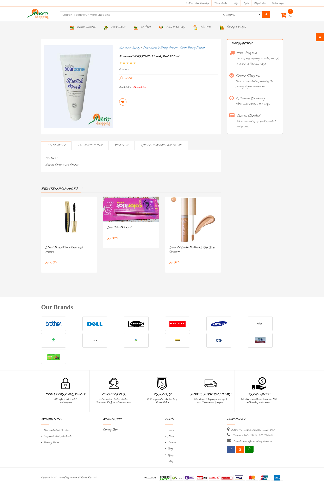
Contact (172, 443)
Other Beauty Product (192, 48)
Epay (171, 455)
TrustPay (162, 394)
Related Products (59, 189)
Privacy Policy (51, 443)
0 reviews (124, 69)
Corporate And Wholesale (57, 436)
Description (90, 145)
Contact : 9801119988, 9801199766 (252, 435)
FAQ (170, 461)
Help (235, 3)
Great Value (259, 394)
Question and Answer (161, 145)
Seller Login (278, 3)
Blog (170, 449)
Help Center (114, 394)
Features (56, 145)
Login (246, 3)
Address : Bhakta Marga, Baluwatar (252, 430)
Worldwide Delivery (210, 394)
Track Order (221, 3)
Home (171, 430)
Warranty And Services (56, 430)
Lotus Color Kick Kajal (119, 228)
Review (121, 145)
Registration (260, 3)
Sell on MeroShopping (197, 3)
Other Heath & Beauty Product (160, 48)
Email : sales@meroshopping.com (252, 441)
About (171, 436)
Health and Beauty (129, 48)
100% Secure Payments (65, 394)
